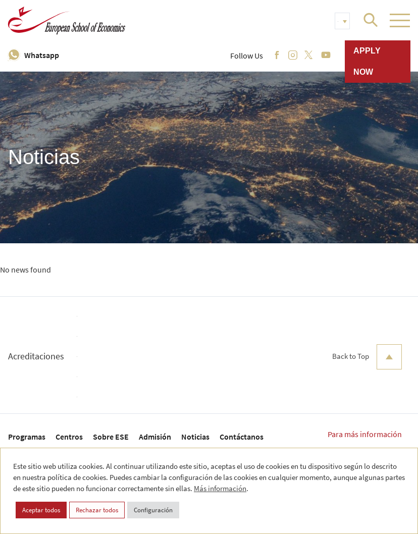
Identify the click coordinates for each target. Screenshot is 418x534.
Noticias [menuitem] (195, 437)
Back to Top (367, 356)
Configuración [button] (153, 510)
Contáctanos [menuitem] (242, 437)
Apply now (367, 61)
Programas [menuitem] (26, 437)
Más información (220, 488)
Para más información (365, 434)
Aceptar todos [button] (41, 510)
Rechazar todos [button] (97, 510)
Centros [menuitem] (69, 437)
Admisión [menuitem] (155, 437)
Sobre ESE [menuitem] (111, 437)
